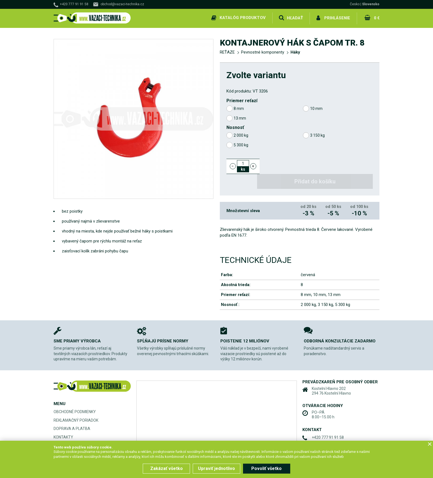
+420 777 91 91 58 (74, 4)
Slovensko (370, 4)
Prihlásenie (337, 17)
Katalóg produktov (242, 17)
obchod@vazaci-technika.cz (122, 4)
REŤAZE (227, 51)
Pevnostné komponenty (262, 51)
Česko (355, 4)
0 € (376, 17)
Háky (295, 51)
